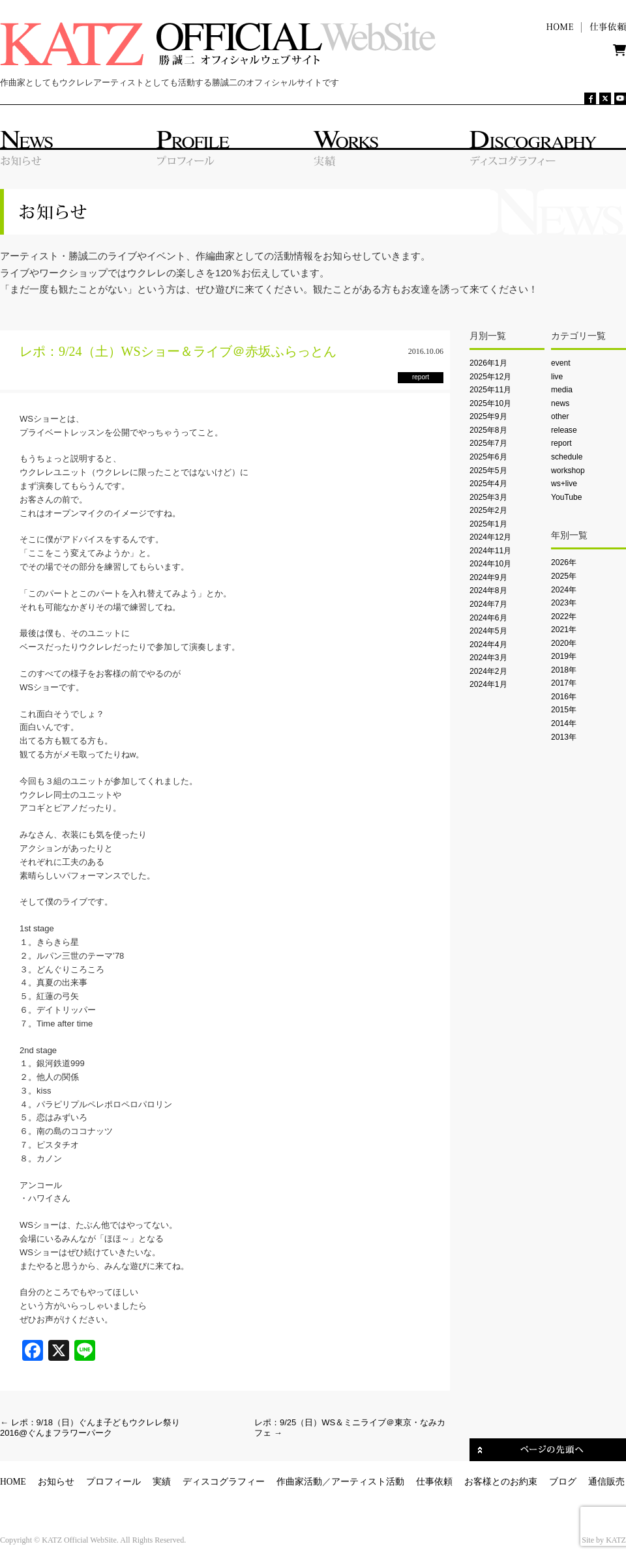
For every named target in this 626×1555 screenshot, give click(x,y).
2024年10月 (490, 563)
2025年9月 (488, 416)
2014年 (563, 723)
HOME (13, 1482)
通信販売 (606, 1482)
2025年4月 (488, 483)
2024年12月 (490, 537)
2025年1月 (488, 524)
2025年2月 (488, 510)
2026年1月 (488, 363)
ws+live (564, 483)
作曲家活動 (299, 1482)
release (564, 430)
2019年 (563, 656)
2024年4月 (488, 644)
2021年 (563, 629)
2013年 (563, 737)
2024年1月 (488, 684)
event (561, 363)
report (561, 443)
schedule (566, 456)
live (557, 376)
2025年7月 (488, 443)
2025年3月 (488, 497)
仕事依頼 (434, 1482)
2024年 (563, 589)
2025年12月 (490, 376)
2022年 (563, 616)
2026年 (563, 562)
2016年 (563, 696)
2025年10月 (490, 403)
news (560, 403)
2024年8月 (488, 590)
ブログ (562, 1482)
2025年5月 (488, 470)
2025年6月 (488, 456)
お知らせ (56, 1482)
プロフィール (113, 1482)
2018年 (563, 670)
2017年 (563, 683)
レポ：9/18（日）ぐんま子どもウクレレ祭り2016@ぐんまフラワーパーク (90, 1427)
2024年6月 (488, 617)
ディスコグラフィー (224, 1482)
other (560, 416)
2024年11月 (490, 550)
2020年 (563, 643)
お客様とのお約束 (500, 1482)
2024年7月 (488, 604)
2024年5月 (488, 630)
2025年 (563, 576)
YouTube (566, 497)
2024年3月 (488, 657)
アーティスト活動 (367, 1482)
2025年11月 (490, 389)
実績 (162, 1482)
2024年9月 (488, 577)
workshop (568, 470)
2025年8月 (488, 430)
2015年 (563, 709)
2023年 (563, 602)
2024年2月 (488, 671)
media (562, 389)
